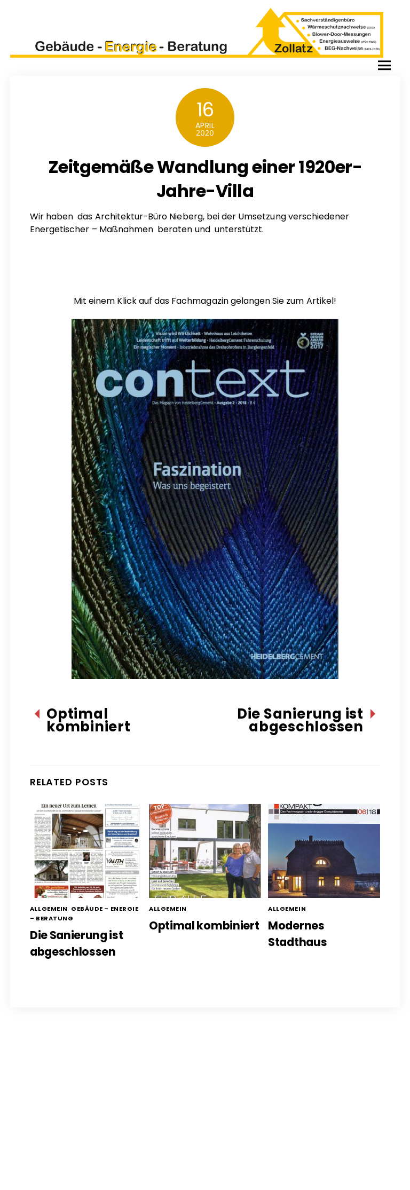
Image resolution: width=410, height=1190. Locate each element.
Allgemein (49, 908)
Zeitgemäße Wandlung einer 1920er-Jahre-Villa (205, 179)
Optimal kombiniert (88, 720)
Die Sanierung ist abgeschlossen (300, 720)
